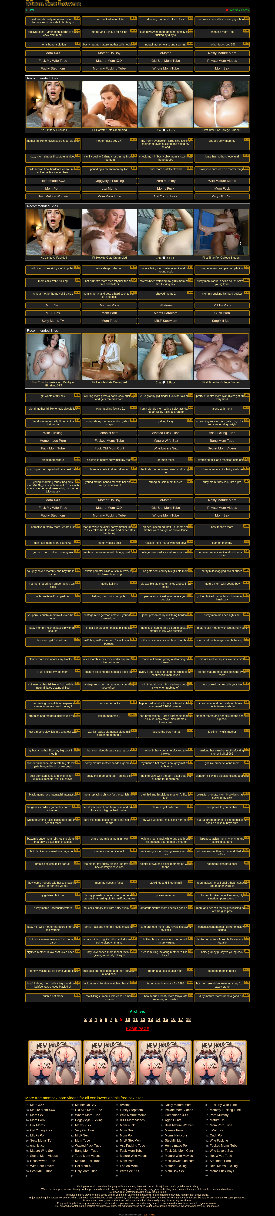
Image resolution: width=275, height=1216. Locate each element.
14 (158, 1019)
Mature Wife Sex (41, 1150)
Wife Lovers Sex (221, 1150)
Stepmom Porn (220, 1161)
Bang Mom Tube (86, 1150)
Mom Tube (82, 1140)
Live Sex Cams (237, 10)
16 (173, 1019)
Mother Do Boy (85, 1105)
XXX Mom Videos (132, 1120)
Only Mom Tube (86, 1171)
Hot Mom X (83, 1166)
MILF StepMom (131, 1140)
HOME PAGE (137, 1029)
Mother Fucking (176, 1166)
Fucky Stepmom (131, 1110)
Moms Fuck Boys (222, 1171)
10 (127, 1019)
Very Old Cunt (85, 1130)
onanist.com (38, 1145)
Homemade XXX (176, 1115)
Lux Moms (37, 1125)
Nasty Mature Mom (178, 1105)
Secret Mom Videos (44, 1156)
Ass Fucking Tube (132, 1145)
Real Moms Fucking (224, 1166)
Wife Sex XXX (130, 1171)
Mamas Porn (174, 1130)
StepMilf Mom (174, 1140)
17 (180, 1019)
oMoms (125, 1105)
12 (142, 1019)
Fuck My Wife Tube (223, 1105)
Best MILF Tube (41, 1171)
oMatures (216, 1130)
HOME (30, 10)
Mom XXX (37, 1105)
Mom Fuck (127, 1125)
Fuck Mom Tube (131, 1150)
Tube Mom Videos (87, 1156)
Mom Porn (37, 1120)
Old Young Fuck (41, 1130)
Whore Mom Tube (87, 1115)
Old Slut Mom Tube (88, 1110)
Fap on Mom (129, 1166)
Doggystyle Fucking (89, 1120)
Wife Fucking (219, 1140)
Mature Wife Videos (133, 1156)
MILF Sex (82, 1135)
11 (135, 1019)
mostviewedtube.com (179, 1161)
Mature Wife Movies (179, 1156)
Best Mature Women (179, 1125)
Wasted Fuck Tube (88, 1145)
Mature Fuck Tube (87, 1161)
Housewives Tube (42, 1161)
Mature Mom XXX (42, 1110)
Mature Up (217, 1120)
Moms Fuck (83, 1125)
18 (188, 1019)
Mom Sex (36, 1115)
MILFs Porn (38, 1135)
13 (150, 1019)
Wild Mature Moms (133, 1115)
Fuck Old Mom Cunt (179, 1150)
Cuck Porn (217, 1135)
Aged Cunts (173, 1120)
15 (165, 1019)
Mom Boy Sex (175, 1171)
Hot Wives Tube (221, 1156)
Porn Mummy (219, 1115)
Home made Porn (177, 1145)
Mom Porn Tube (221, 1125)
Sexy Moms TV (41, 1140)
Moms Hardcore (176, 1135)
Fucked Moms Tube (223, 1145)
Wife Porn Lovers (42, 1166)
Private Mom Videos (179, 1110)
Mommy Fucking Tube (225, 1110)
